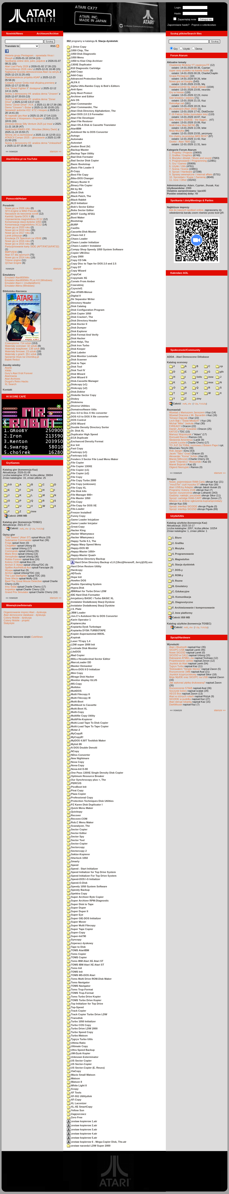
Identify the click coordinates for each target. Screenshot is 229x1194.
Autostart (74, 142)
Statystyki (9, 623)
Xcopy (72, 1089)
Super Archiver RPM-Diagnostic (88, 900)
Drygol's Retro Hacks (16, 381)
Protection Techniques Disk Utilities (90, 801)
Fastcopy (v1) (77, 452)
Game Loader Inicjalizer (83, 519)
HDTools (74, 573)
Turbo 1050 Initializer (81, 1021)
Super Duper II (77, 911)
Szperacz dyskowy (80, 943)
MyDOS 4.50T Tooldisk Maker (86, 740)
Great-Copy (76, 526)
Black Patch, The (79, 196)
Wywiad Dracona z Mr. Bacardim (187, 415)
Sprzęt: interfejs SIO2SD (183, 509)
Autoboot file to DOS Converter (87, 132)
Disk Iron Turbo (78, 345)
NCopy (73, 751)
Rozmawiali (174, 409)
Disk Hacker (76, 338)
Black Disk (75, 192)
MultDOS (74, 690)
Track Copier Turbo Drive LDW (87, 1014)
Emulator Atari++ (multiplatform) (22, 283)
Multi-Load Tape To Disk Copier (87, 722)
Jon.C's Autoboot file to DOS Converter (92, 616)
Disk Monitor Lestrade (82, 356)
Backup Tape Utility (80, 153)
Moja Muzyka (176, 130)
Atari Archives (12, 378)
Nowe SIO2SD (177, 652)
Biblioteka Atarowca (15, 291)
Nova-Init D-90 (77, 769)
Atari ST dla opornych (17, 254)
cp (219, 366)
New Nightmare (78, 758)
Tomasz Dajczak (178, 418)
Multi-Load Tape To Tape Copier (88, 726)
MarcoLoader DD (79, 662)
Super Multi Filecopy (81, 925)
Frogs (8, 542)
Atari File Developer (80, 118)
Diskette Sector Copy (81, 395)
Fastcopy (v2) (77, 455)
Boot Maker (76, 217)
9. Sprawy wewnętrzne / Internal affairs (190, 174)
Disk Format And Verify (83, 334)
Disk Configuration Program (85, 309)
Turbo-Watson (77, 1035)
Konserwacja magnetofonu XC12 (23, 224)
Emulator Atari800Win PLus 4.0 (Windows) (28, 280)
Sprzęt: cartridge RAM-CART (185, 498)
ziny (196, 398)
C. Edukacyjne (178, 591)
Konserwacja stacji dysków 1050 (23, 221)
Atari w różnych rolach (181, 696)
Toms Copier (76, 954)
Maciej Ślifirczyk (178, 459)
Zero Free (74, 1117)
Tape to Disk (76, 946)
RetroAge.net (176, 103)
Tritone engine (13, 260)
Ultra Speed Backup (81, 1050)
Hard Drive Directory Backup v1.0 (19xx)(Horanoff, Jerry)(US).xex (111, 562)
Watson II (74, 1081)
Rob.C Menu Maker (80, 822)
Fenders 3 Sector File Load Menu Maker (92, 459)
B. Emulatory (178, 586)
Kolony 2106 (12, 562)
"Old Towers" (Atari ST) (18, 537)
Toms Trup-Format (80, 989)
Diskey (73, 398)
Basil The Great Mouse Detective (23, 581)
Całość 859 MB (179, 617)
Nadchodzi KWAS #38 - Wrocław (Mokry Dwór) (31, 129)
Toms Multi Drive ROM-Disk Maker (89, 978)
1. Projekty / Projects (180, 152)
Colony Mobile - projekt (16, 620)
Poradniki (8, 205)
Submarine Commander (18, 540)
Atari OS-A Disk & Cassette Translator (91, 125)
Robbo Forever (13, 559)
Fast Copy (75, 448)
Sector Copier (77, 829)
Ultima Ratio (76, 1042)
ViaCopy (74, 1071)
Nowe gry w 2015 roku (17, 243)
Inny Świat (11, 586)
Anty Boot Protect (79, 93)
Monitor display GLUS (82, 680)
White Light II (77, 1085)
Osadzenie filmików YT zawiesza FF (189, 65)
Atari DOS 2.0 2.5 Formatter (85, 114)
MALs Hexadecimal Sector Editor (88, 659)
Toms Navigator (78, 982)
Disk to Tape (76, 363)
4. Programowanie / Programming (188, 160)
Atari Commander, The (82, 107)
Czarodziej (75, 285)
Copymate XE (77, 278)
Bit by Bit (74, 189)
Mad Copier (76, 655)
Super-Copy (76, 932)
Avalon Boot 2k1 (78, 146)
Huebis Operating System (84, 584)
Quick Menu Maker (80, 808)
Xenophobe (11, 556)
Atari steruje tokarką (180, 701)
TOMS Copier (77, 957)
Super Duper (76, 907)
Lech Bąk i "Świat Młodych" (184, 420)
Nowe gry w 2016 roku (17, 241)
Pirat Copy (75, 790)
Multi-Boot (75, 701)
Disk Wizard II (77, 377)
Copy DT (74, 267)
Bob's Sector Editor (80, 206)
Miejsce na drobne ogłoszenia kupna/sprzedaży (195, 501)
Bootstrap (75, 221)
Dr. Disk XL (75, 430)
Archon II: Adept (14, 564)
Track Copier (76, 1010)
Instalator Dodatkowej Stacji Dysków (90, 605)
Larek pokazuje (13, 235)
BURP (72, 224)
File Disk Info (77, 491)
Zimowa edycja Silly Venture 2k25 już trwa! (28, 123)
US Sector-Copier (79, 1064)
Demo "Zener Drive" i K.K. (19, 104)
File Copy (74, 477)
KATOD (173, 431)
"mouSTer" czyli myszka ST (184, 484)
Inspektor (10, 589)
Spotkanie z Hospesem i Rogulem (24, 118)
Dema (198, 48)
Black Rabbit (76, 199)
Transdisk (75, 1018)
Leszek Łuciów (177, 442)
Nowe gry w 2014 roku (17, 257)
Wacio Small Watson (81, 1074)
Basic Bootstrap (78, 164)
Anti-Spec (75, 89)
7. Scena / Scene (178, 169)
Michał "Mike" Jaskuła (181, 423)
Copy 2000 (75, 256)
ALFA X (73, 82)
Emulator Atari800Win (17, 277)
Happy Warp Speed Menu (84, 544)
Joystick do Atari (178, 663)
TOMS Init (75, 971)
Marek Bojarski (177, 464)
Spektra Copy (77, 893)
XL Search (10, 384)
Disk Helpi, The (78, 341)
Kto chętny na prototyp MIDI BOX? (188, 136)
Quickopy (74, 811)
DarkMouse (175, 704)
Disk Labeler (76, 352)
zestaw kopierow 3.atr (82, 1129)
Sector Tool (76, 840)
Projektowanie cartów (181, 660)
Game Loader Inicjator (82, 523)
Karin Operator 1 (79, 619)
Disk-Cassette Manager (83, 381)
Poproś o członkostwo (204, 24)
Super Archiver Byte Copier (85, 897)
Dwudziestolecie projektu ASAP (22, 77)
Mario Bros (11, 553)
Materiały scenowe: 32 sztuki (21, 345)
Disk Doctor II (77, 324)
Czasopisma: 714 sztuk (18, 343)
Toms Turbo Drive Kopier (84, 996)
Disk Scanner (77, 359)
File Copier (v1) (78, 470)
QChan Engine (13, 263)
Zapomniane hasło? (178, 24)
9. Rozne (175, 580)
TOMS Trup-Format (80, 993)
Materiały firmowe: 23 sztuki (20, 351)
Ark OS (73, 100)
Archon (9, 573)
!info (197, 377)
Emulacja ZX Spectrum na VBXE (23, 238)
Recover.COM (77, 818)
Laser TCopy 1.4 (78, 641)
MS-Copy (74, 683)
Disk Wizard (76, 374)
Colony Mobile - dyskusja (17, 617)
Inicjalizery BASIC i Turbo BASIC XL (90, 598)
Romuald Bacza (178, 437)
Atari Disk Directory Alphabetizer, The (91, 110)
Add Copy (75, 71)
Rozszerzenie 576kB (180, 688)
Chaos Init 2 (76, 235)
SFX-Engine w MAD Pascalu (21, 211)
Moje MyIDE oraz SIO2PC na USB (188, 677)
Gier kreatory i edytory (181, 97)
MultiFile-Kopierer (79, 719)
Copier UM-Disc (78, 252)
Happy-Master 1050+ (81, 551)
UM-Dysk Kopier (78, 1053)
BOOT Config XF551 (81, 213)
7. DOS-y (175, 570)
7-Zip (32, 528)
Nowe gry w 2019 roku (17, 230)
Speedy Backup (78, 889)
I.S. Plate (74, 609)
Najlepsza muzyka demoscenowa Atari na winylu (32, 71)
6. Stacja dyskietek (181, 564)
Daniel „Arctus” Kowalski (182, 428)
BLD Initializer (77, 203)
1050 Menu (75, 57)
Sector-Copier (77, 843)
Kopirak (73, 637)
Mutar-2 (73, 729)
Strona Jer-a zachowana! (19, 134)
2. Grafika (176, 543)
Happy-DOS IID (78, 548)
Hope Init (74, 577)
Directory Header (79, 302)
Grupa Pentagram (179, 76)
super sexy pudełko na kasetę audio (189, 70)
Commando (11, 551)
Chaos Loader (77, 238)
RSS (54, 46)
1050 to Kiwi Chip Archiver (84, 61)
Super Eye (75, 914)
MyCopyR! (75, 737)
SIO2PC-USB (177, 649)
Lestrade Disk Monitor (82, 648)
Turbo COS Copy (79, 1025)
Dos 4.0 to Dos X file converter (87, 413)
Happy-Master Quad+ (81, 555)
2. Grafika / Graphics (180, 155)
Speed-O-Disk (77, 882)
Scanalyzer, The (78, 825)
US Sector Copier (79, 1060)
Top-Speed (75, 1007)
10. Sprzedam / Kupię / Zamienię (187, 177)
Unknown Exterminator (82, 1057)
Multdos (74, 687)
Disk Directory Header (82, 320)
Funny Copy (76, 516)
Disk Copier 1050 (79, 313)
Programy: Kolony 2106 (182, 490)
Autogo (73, 135)
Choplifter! (10, 545)
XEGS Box (175, 693)
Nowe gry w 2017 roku (17, 232)
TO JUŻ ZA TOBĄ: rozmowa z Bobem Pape (193, 445)
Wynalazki (173, 644)
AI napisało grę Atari (16, 115)
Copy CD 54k (76, 260)
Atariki (8, 367)
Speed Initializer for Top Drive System (91, 872)
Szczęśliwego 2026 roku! (19, 69)
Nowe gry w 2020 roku (17, 227)
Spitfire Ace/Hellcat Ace (18, 567)
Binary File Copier (79, 185)
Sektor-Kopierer (78, 854)
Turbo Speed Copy (80, 1032)
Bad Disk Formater (80, 156)
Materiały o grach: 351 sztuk (20, 354)
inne (31, 511)
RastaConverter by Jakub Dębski (187, 86)
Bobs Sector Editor (80, 210)
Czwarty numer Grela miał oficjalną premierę (30, 82)
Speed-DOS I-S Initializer (83, 879)
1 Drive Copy (76, 46)
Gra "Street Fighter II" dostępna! (23, 88)
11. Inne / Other (178, 180)
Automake (75, 139)
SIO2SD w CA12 (178, 655)
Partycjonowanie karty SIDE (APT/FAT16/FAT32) (32, 246)
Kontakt (7, 389)
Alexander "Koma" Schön (183, 456)
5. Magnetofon (178, 559)
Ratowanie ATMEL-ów (181, 658)
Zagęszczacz (76, 1114)
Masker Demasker (79, 666)
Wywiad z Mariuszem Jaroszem (187, 412)
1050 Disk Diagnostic (81, 53)
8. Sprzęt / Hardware (180, 171)
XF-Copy (74, 1099)
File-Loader (75, 509)
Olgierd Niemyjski (179, 467)
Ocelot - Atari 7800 (179, 141)
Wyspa (9, 570)
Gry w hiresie (176, 92)
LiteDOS (74, 651)
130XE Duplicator (79, 64)
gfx (220, 371)
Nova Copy (75, 762)
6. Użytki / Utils (177, 166)
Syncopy (74, 939)
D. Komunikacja (179, 597)
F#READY (175, 426)
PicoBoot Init (76, 786)
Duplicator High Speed (82, 434)
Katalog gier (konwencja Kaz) (20, 469)
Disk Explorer (77, 331)
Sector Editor (77, 833)
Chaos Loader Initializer (83, 242)
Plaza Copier (76, 794)
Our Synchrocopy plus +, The (86, 779)
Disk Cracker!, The (80, 317)
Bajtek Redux (12, 359)
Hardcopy (75, 570)
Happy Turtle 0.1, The (81, 541)
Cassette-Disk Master (81, 231)
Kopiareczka (76, 623)
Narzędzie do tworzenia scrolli (21, 213)
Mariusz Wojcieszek (180, 434)
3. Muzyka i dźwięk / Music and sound (190, 158)
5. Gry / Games (177, 163)
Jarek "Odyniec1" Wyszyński (185, 461)
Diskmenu (75, 402)
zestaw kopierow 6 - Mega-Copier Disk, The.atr (96, 1141)
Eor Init (73, 445)
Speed (72, 865)
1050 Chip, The (78, 50)
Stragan (171, 479)
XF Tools (74, 1092)
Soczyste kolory (178, 690)
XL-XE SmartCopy (79, 1106)
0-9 (8, 484)
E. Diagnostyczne (180, 602)
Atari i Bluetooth (178, 647)
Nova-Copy (75, 765)
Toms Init (74, 968)
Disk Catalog (76, 306)
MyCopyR (75, 733)
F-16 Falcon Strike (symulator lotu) (188, 114)
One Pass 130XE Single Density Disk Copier (95, 772)
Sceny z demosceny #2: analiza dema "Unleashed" (33, 143)
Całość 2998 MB (15, 515)
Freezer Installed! (79, 512)
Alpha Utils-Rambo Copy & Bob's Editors (93, 86)
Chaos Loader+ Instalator (84, 245)
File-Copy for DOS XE (82, 505)
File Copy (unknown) (81, 484)
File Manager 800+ (80, 494)
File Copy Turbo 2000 (81, 480)
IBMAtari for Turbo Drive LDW (86, 591)
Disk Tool (74, 366)
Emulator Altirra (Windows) (19, 285)
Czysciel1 (74, 288)
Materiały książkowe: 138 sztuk (22, 348)
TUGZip (40, 528)
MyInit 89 (74, 744)
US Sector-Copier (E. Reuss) (86, 1067)
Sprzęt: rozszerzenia (180, 492)
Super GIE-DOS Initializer (84, 918)
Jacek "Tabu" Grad (179, 453)
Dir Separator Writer (81, 299)
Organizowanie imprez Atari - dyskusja (25, 612)
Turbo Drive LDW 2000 (82, 1028)
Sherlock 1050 (77, 858)
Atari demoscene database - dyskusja (24, 615)
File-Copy (74, 501)
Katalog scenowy (177, 362)
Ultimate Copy (77, 1046)
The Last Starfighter (16, 575)
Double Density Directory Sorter (88, 427)
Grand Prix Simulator (16, 592)
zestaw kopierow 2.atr (82, 1125)
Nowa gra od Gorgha (181, 81)
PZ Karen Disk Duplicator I (84, 804)
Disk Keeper (76, 348)
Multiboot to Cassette (81, 705)
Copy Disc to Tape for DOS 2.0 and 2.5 (91, 263)
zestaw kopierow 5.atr (82, 1137)
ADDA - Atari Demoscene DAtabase (188, 356)
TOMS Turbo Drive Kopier (84, 1000)
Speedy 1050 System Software (87, 886)
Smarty (73, 861)
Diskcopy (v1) (77, 384)
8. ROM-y (175, 575)
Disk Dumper (76, 327)
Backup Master (78, 149)
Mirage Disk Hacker (80, 676)
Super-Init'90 (76, 936)
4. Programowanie (181, 553)
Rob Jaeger (175, 450)
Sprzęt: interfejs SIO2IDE (183, 506)
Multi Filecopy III (79, 698)
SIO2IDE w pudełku (180, 699)
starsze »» (55, 151)
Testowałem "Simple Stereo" (185, 669)
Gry (176, 48)
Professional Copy (80, 797)
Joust (8, 548)
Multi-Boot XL (77, 708)
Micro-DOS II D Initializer (83, 669)
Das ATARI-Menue (79, 292)
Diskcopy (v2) (77, 388)
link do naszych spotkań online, (186, 210)
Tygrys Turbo (176, 666)
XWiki (8, 370)
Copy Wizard (76, 270)
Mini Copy (75, 673)
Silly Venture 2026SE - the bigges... (189, 119)
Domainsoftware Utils (82, 409)
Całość (12, 528)
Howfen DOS (76, 580)
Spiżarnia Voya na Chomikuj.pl (22, 356)
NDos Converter (78, 755)
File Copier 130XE (79, 466)
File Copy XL (76, 487)
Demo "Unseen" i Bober (18, 107)
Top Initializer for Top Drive (85, 1003)
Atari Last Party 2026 (17, 66)
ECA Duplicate (77, 437)
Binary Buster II (78, 182)
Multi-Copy (75, 712)
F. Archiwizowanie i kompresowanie (191, 607)
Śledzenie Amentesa (180, 439)
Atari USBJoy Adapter (181, 487)
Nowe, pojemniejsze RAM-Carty (187, 481)
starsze (57, 268)
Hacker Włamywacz (80, 537)
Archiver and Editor (80, 96)
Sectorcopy (76, 847)
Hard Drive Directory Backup (86, 558)
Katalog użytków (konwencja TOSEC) (189, 623)
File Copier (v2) (78, 473)
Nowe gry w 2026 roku (17, 208)
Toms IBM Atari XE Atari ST (85, 961)
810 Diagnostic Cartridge (84, 68)
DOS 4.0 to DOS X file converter (88, 416)
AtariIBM (74, 128)
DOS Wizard (76, 423)
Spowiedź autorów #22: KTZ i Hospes (26, 110)
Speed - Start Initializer (82, 868)
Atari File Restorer (80, 121)
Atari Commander (79, 103)
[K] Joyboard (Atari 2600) (183, 108)
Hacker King (76, 530)
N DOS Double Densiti (82, 747)
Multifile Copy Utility (81, 715)
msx (208, 382)
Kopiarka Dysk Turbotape (84, 626)
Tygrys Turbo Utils (80, 1039)
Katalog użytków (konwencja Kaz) (187, 522)
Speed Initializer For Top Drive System (92, 875)
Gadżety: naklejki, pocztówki (185, 495)
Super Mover (76, 921)
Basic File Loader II (80, 167)
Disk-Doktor (76, 391)
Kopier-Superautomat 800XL (86, 633)
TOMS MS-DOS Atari (81, 975)
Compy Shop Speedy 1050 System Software (95, 249)
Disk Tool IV (76, 370)
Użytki (186, 48)
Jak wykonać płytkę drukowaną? (187, 682)
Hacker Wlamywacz (80, 533)
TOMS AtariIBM (78, 950)
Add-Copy (75, 75)
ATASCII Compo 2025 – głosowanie (25, 137)
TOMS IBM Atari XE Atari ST (85, 964)
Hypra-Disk (75, 587)
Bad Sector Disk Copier (83, 160)
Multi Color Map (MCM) (182, 125)
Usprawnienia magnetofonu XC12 (24, 219)
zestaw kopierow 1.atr (82, 1121)
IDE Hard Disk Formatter (83, 594)
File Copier (75, 462)
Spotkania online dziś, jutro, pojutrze (25, 61)
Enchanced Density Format (85, 441)
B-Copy (73, 171)
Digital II (74, 295)
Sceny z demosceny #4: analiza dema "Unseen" (31, 93)
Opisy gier (9, 534)
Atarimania (11, 376)
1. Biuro (175, 537)
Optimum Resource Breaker (85, 776)
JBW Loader (76, 612)
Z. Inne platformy (180, 612)
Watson (73, 1078)
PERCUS (74, 783)
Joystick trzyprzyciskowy (182, 674)
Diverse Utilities (78, 405)
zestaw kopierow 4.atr (82, 1133)
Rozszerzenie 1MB (179, 671)
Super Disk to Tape (80, 904)
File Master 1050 (78, 498)
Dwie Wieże (11, 578)
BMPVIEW (11, 252)
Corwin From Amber (81, 281)
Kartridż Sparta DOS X (17, 216)
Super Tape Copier (80, 929)
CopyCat (74, 274)
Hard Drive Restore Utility (84, 566)
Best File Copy (77, 174)
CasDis (73, 228)
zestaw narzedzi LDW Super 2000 (88, 1145)
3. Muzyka (176, 548)
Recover (74, 815)
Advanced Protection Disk (84, 78)
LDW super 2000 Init (81, 644)
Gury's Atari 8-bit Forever (19, 373)
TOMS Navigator (78, 985)
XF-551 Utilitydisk (79, 1096)
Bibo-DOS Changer (80, 178)
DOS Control (76, 420)
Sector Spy (75, 836)
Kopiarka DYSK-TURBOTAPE (86, 630)
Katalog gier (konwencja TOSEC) (22, 522)
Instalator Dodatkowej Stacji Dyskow (90, 602)
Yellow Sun (75, 1110)
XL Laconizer (76, 1103)
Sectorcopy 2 (77, 851)
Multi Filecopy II (78, 694)
